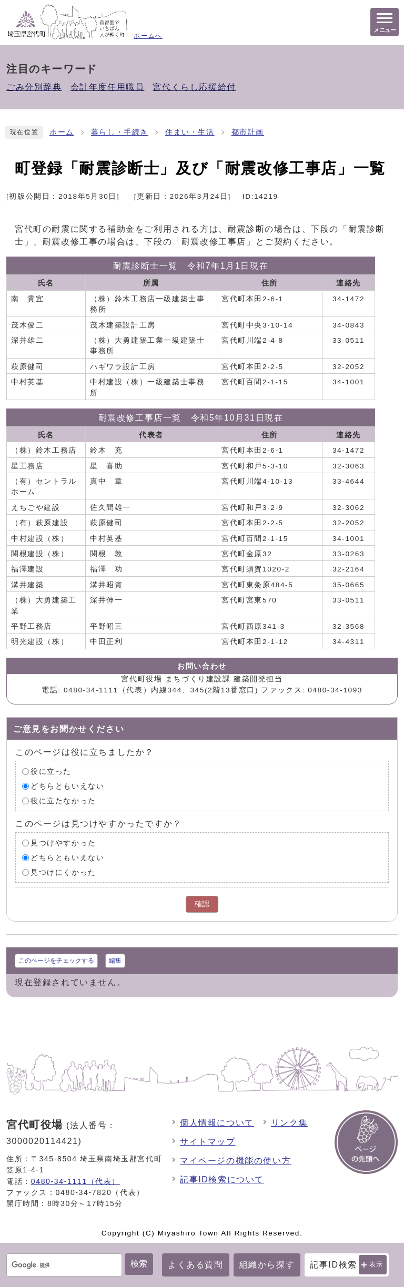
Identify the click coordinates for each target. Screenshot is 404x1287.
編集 (115, 960)
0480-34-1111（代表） (75, 1181)
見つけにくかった (63, 872)
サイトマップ (208, 1141)
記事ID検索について (222, 1179)
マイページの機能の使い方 (235, 1160)
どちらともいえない (67, 786)
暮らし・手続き (119, 132)
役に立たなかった (63, 801)
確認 (202, 904)
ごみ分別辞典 (34, 87)
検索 (138, 1263)
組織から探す (267, 1264)
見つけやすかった (63, 843)
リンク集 (289, 1122)
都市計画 (247, 132)
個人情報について (217, 1122)
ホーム (61, 132)
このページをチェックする (56, 960)
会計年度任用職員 (107, 87)
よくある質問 (196, 1264)
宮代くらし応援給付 (194, 87)
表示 (376, 1264)
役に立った (51, 771)
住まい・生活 (190, 132)
